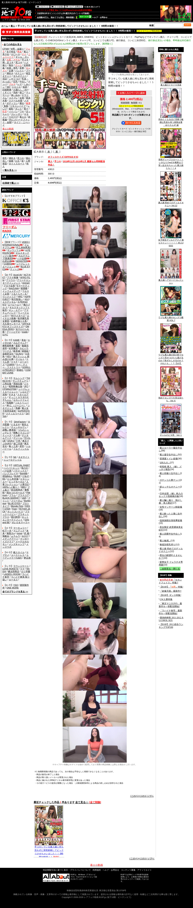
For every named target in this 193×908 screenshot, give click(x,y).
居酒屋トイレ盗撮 (169, 458)
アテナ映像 (12, 277)
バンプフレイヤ (10, 473)
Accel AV (17, 274)
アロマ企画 (9, 285)
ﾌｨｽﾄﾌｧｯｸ (13, 117)
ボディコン (12, 103)
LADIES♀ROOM (12, 574)
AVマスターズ (18, 315)
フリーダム (16, 500)
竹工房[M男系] (23, 247)
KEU (9, 356)
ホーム (4, 26)
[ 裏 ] (56, 151)
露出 (22, 103)
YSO (15, 585)
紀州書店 (13, 348)
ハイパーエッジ (11, 468)
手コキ (25, 59)
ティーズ (14, 269)
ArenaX (26, 283)
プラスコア (23, 495)
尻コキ (19, 62)
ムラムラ (15, 536)
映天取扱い (17, 299)
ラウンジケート (21, 566)
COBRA (8, 264)
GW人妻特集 (166, 599)
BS (3, 479)
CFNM (5, 49)
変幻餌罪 (15, 517)
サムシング (19, 378)
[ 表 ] (48, 151)
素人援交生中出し (169, 454)
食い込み (15, 95)
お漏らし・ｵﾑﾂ (20, 89)
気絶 (15, 92)
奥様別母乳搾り (167, 544)
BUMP (17, 476)
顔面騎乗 (6, 89)
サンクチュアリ (20, 381)
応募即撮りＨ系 (19, 321)
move (19, 533)
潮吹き (10, 73)
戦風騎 (10, 402)
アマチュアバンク (15, 311)
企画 (22, 98)
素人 (13, 26)
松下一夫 (6, 530)
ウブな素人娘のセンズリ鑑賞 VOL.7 (170, 318)
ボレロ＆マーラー (21, 522)
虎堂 (22, 446)
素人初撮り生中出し (170, 473)
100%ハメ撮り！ (10, 487)
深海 (4, 394)
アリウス (10, 280)
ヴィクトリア (9, 296)
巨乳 (15, 81)
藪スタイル (19, 552)
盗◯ (22, 92)
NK (14, 457)
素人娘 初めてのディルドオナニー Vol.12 (171, 203)
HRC (20, 296)
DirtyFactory (20, 421)
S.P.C (5, 334)
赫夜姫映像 (8, 345)
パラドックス (20, 470)
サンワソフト (14, 250)
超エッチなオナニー (170, 486)
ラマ (22, 568)
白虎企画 (6, 261)
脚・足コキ (8, 62)
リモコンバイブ (18, 106)
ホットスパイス (15, 511)
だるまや (15, 424)
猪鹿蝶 (24, 288)
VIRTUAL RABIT (21, 465)
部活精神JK (17, 490)
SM (8, 87)
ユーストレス (18, 555)
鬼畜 (6, 106)
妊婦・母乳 (12, 68)
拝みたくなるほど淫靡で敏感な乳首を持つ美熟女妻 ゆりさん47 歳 (170, 121)
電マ (26, 108)
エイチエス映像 (15, 317)
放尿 (25, 87)
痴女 (11, 65)
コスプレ (13, 98)
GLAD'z (19, 353)
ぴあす (25, 476)
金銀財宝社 (8, 353)
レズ (19, 84)
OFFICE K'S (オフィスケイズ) (16, 325)
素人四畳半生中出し (170, 534)
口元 (17, 161)
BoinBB (24, 473)
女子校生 (11, 51)
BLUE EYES (14, 503)
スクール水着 (15, 100)
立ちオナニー (20, 76)
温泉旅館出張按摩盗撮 (171, 520)
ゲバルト (20, 359)
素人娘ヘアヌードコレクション (170, 280)
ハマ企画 (21, 258)
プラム (12, 495)
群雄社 (20, 370)
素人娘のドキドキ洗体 (170, 84)
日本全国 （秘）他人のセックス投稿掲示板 (171, 494)
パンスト (19, 70)
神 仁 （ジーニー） (16, 405)
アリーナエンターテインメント (16, 281)
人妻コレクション (15, 483)
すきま (12, 394)
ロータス (13, 579)
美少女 (5, 54)
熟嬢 (18, 408)
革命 (23, 340)
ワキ (22, 111)
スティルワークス (15, 413)
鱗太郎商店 (13, 571)
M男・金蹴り (17, 49)
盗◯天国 (17, 443)
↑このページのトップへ (142, 796)
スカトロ (16, 87)
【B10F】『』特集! (171, 587)
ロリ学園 (25, 571)
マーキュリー (20, 528)
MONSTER (21, 261)
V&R (24, 498)
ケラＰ (14, 362)
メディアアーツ (10, 538)
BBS (23, 487)
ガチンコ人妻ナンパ (170, 480)
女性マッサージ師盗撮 (171, 507)
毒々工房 (13, 446)
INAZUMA (14, 288)
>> (9, 170)
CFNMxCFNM (9, 389)
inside (25, 332)
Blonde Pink (17, 506)
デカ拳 (16, 435)
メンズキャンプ (17, 544)
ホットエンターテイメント (15, 518)
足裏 (11, 70)
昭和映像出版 (15, 386)
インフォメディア (11, 291)
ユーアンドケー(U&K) (15, 556)
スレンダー (16, 114)
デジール (17, 438)
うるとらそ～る (19, 294)
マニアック (19, 530)
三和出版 (6, 383)
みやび (25, 536)
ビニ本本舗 (12, 479)
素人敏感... (165, 540)
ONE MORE (13, 587)
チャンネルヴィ (19, 427)
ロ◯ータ (15, 54)
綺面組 (25, 351)
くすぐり (6, 92)
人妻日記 (24, 484)
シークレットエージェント (16, 390)
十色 (18, 441)
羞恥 (11, 108)
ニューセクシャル (13, 460)
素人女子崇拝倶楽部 (15, 409)
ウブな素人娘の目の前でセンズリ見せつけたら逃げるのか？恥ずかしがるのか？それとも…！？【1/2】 (170, 358)
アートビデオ (13, 332)
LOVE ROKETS (10, 568)
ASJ (27, 299)
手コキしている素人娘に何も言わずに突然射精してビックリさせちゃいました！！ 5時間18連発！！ (49, 850)
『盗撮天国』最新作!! (170, 591)
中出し (23, 81)
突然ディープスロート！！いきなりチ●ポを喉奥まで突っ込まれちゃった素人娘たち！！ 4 (170, 162)
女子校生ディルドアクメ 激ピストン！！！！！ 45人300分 (171, 242)
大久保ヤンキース (11, 323)
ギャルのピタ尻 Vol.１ (171, 434)
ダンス (18, 108)
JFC (26, 386)
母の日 (24, 468)
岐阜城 (16, 351)
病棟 (11, 161)
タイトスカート (17, 163)
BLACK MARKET (11, 498)
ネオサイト (23, 457)
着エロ (23, 117)
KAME (16, 340)
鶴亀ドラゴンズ (21, 432)
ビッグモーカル (17, 481)
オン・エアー (15, 310)
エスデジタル (9, 302)
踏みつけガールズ (16, 492)
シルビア (24, 392)
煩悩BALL (7, 476)
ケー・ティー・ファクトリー (14, 366)
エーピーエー (14, 304)
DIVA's (10, 441)
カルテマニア (20, 343)
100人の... (165, 462)
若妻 (22, 68)
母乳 (4, 158)
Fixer (14, 509)
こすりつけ (14, 78)
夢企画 (27, 558)
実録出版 (17, 383)
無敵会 (5, 536)
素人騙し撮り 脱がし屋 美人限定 (170, 501)
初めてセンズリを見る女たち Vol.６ (170, 398)
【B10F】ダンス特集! (170, 595)
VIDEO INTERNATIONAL (16, 243)
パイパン (13, 111)
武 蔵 (26, 533)
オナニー (19, 73)
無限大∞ (11, 533)
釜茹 (18, 345)
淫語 (4, 78)
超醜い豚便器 (9, 430)
